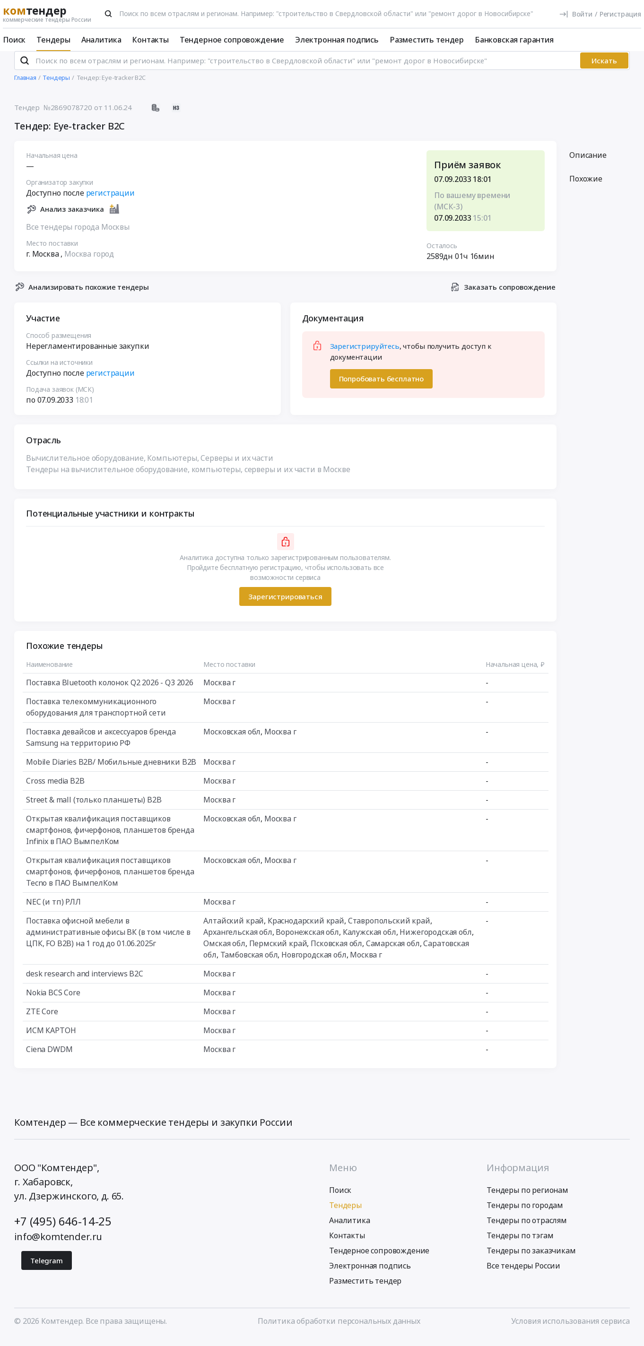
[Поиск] (108, 14)
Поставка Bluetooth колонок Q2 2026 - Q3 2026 (109, 690)
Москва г (219, 690)
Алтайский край (233, 928)
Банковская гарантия (514, 40)
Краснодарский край (306, 928)
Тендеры (53, 40)
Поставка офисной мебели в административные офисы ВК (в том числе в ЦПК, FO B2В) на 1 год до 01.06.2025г (108, 940)
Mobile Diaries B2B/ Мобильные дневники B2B (111, 770)
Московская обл (232, 739)
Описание (588, 163)
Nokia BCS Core (53, 1000)
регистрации (110, 201)
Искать (604, 68)
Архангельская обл (237, 940)
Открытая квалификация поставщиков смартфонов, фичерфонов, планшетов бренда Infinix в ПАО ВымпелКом (110, 837)
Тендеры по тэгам (520, 1243)
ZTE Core (42, 1019)
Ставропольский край (389, 928)
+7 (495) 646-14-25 (63, 1228)
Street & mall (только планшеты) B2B (93, 807)
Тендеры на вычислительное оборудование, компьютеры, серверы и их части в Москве (188, 477)
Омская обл (224, 951)
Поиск (14, 40)
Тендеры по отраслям (527, 1228)
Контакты (150, 40)
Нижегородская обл (435, 940)
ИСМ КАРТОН (51, 1038)
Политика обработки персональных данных (339, 1328)
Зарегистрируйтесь (365, 354)
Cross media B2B (55, 789)
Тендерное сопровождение (232, 40)
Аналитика (101, 40)
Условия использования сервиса (570, 1328)
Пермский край (278, 951)
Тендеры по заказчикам (531, 1258)
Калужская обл (369, 940)
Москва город (89, 261)
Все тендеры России (523, 1273)
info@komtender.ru (58, 1244)
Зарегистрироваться (285, 604)
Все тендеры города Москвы (78, 234)
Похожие (585, 186)
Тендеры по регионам (527, 1197)
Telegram (46, 1268)
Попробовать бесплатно (381, 386)
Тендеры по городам (525, 1213)
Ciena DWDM (49, 1057)
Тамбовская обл (249, 963)
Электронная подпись (337, 40)
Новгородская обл (313, 963)
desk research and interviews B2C (84, 981)
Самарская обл (393, 951)
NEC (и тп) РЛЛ (53, 910)
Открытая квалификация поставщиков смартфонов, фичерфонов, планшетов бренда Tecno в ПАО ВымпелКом (110, 879)
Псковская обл (336, 951)
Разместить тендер (427, 40)
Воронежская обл (307, 940)
